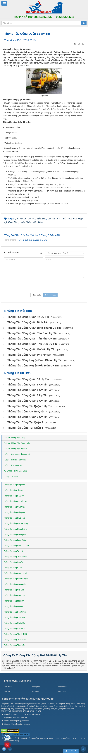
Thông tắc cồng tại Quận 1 (25, 427)
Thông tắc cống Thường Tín (15, 490)
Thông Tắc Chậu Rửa (13, 465)
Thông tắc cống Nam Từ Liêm (16, 545)
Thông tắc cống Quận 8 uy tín (27, 389)
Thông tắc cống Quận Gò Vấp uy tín (31, 349)
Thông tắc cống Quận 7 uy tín (27, 395)
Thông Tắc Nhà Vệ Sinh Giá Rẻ (17, 454)
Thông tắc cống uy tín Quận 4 (27, 411)
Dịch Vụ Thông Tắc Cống (14, 438)
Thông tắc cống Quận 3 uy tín (27, 416)
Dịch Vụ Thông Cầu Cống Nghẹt (17, 443)
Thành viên (62, 687)
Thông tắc (36, 687)
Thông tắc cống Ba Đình (14, 496)
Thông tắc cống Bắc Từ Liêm (16, 501)
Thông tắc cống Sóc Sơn (14, 628)
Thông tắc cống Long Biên (15, 540)
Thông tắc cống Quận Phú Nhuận (29, 354)
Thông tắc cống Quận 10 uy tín (28, 379)
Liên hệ (7, 692)
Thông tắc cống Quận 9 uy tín (27, 384)
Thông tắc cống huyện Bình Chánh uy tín (34, 360)
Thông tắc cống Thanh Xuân (15, 557)
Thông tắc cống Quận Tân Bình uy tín (32, 333)
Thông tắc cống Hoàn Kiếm (15, 529)
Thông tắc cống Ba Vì (13, 568)
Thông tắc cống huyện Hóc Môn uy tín (33, 365)
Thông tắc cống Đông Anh (14, 584)
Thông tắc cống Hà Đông (14, 518)
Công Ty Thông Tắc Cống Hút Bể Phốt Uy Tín (35, 655)
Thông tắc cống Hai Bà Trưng (16, 523)
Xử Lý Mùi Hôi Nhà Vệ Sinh (15, 471)
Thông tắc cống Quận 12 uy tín (28, 316)
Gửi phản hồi (71, 751)
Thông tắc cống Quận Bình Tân (28, 322)
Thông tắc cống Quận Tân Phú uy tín (32, 338)
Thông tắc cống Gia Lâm (14, 590)
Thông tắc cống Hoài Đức (14, 595)
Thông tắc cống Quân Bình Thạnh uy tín (34, 327)
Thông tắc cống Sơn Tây (14, 562)
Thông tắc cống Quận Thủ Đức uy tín (32, 343)
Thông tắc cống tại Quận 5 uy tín (29, 406)
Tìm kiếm (35, 692)
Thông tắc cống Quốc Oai (14, 623)
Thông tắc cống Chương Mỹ (15, 573)
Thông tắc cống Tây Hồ (13, 551)
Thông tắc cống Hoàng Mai (15, 534)
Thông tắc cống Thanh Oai (15, 639)
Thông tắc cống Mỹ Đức (14, 606)
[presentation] (44, 285)
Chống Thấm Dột (11, 476)
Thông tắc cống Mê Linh (14, 601)
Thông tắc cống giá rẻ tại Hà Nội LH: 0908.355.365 (39, 738)
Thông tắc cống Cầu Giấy (14, 507)
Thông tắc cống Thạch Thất (15, 634)
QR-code (7, 734)
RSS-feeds (62, 692)
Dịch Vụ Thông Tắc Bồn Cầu (16, 449)
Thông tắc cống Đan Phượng (16, 579)
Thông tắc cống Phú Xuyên (15, 612)
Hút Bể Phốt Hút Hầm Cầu (15, 460)
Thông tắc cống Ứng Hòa (14, 485)
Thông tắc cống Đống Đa (14, 512)
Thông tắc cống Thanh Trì (14, 645)
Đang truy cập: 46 (21, 734)
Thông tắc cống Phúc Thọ (14, 617)
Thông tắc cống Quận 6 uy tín (27, 400)
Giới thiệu (7, 687)
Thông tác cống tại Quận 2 (25, 422)
